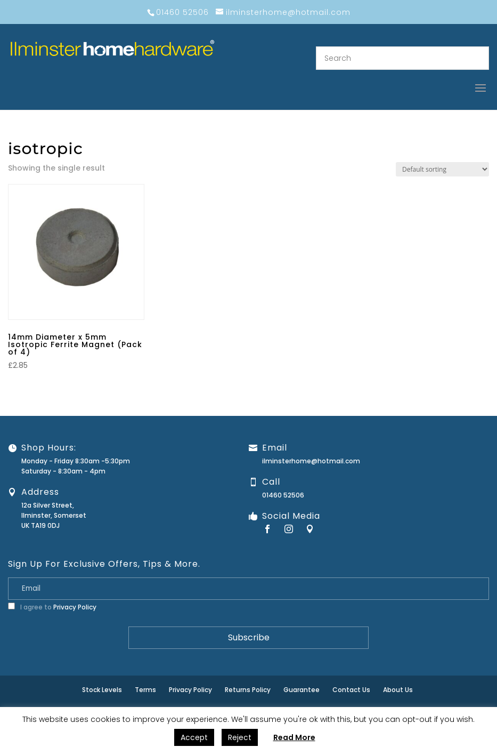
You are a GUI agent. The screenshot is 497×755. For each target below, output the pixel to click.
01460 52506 (283, 495)
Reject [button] (239, 737)
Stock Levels (102, 689)
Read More (294, 737)
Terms (145, 689)
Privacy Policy (74, 607)
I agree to (52, 607)
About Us (398, 689)
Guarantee (301, 689)
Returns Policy (248, 689)
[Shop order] (442, 169)
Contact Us (351, 689)
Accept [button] (194, 737)
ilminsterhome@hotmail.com (311, 460)
